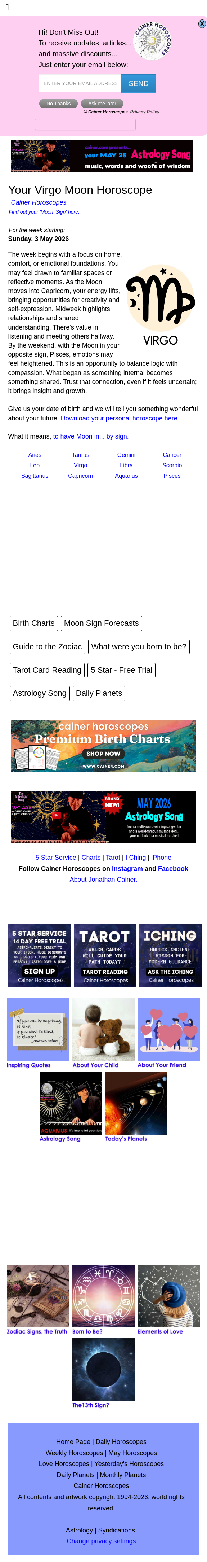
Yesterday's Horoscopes (129, 1463)
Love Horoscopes (64, 1463)
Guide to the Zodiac (47, 646)
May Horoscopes (132, 1453)
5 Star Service (56, 857)
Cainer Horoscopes (39, 202)
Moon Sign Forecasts (101, 623)
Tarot (113, 857)
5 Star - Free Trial (121, 670)
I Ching (136, 857)
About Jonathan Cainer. (103, 879)
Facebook (173, 868)
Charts (90, 857)
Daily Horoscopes (121, 1441)
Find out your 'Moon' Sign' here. (44, 212)
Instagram (127, 868)
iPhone (161, 857)
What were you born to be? (138, 646)
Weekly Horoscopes (74, 1453)
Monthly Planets (123, 1475)
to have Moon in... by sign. (91, 436)
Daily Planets (99, 693)
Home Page (73, 1441)
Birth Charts (34, 623)
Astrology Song (40, 693)
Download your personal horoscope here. (120, 418)
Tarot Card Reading (47, 670)
